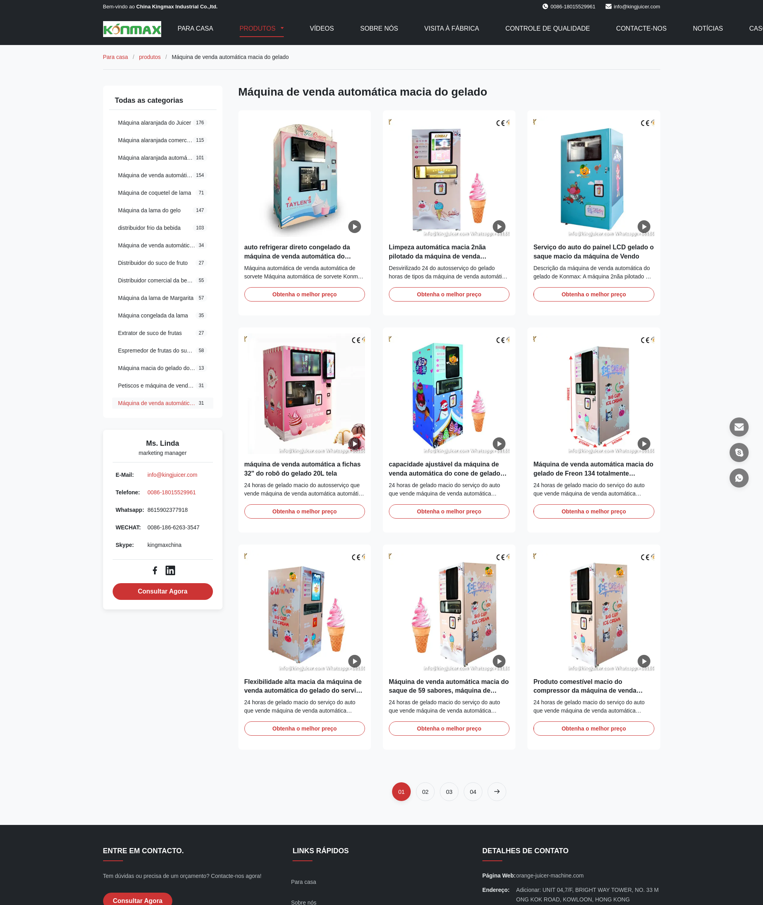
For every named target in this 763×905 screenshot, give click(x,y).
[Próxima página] (497, 791)
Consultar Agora (162, 591)
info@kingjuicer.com (637, 7)
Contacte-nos (641, 28)
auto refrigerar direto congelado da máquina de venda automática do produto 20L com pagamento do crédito (304, 256)
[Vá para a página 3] (449, 791)
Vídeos (322, 28)
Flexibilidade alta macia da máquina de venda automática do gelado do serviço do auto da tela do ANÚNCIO (304, 690)
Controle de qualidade (547, 28)
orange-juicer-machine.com (550, 875)
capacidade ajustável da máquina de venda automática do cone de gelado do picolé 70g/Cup (444, 473)
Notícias (708, 28)
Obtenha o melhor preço (304, 294)
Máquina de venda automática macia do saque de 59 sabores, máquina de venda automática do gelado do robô (449, 690)
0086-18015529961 (172, 492)
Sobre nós (379, 28)
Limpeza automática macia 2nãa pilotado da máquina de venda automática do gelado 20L (437, 256)
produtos (149, 57)
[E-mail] (739, 427)
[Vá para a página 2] (425, 791)
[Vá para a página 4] (473, 791)
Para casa (195, 28)
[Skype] (739, 452)
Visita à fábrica (451, 28)
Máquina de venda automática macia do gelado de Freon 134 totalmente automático (593, 473)
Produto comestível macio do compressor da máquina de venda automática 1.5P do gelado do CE (584, 690)
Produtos (258, 28)
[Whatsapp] (739, 478)
